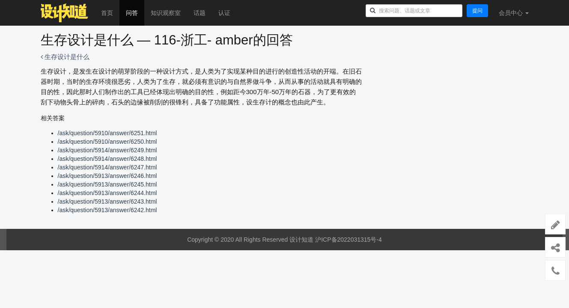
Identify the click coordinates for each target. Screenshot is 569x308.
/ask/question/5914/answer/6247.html (107, 167)
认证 (224, 12)
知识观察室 (166, 12)
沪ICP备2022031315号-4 (348, 239)
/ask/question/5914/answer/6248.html (107, 158)
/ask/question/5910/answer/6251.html (107, 133)
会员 (514, 12)
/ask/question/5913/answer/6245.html (107, 184)
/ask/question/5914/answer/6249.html (107, 150)
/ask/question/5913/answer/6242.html (107, 210)
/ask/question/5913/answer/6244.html (107, 193)
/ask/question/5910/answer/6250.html (107, 141)
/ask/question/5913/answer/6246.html (107, 175)
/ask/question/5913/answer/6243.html (107, 201)
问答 (132, 12)
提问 (477, 11)
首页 (107, 12)
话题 (200, 12)
